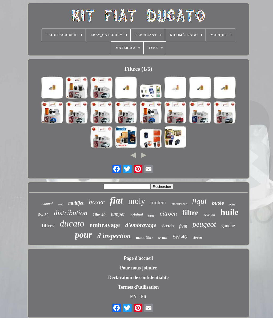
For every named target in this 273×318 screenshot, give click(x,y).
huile (229, 212)
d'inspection (114, 236)
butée (218, 203)
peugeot (204, 224)
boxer (97, 202)
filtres (48, 225)
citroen (168, 213)
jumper (118, 214)
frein (183, 226)
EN (133, 296)
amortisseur (179, 204)
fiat (116, 200)
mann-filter (144, 238)
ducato (72, 223)
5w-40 (180, 237)
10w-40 (99, 214)
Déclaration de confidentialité (138, 277)
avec (60, 204)
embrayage (105, 224)
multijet (75, 203)
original (137, 215)
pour (83, 235)
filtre (190, 212)
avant (162, 237)
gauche (228, 225)
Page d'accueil (138, 258)
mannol (47, 204)
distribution (70, 213)
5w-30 (43, 215)
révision (209, 215)
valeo (151, 215)
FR (143, 296)
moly (136, 201)
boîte (232, 204)
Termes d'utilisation (138, 287)
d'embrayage (140, 225)
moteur (158, 202)
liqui (199, 201)
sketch (168, 225)
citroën (197, 238)
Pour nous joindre (138, 268)
